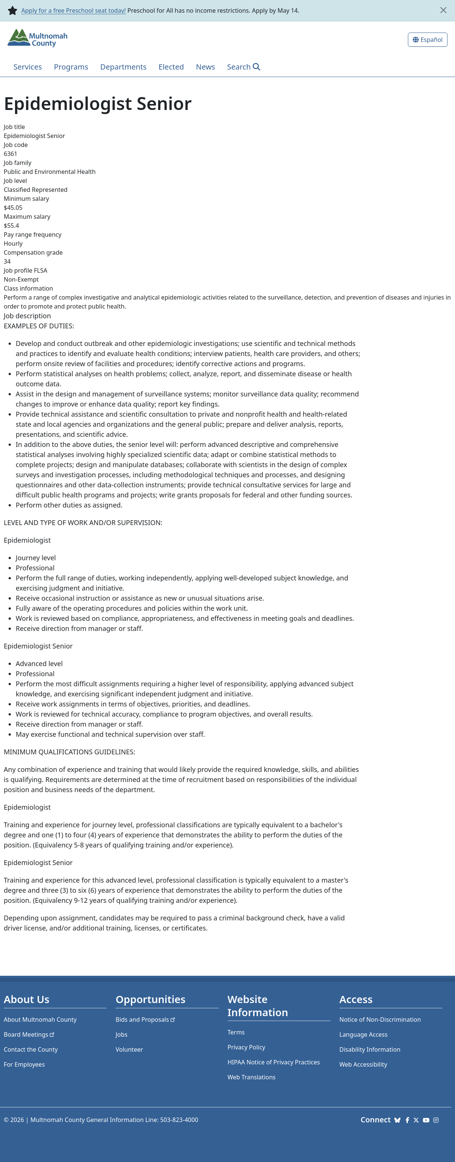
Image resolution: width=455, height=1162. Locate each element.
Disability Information (369, 1049)
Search (238, 67)
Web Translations (252, 1077)
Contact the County (31, 1049)
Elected (171, 67)
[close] (443, 10)
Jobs (121, 1034)
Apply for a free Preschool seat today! (73, 10)
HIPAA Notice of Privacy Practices (274, 1062)
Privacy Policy (246, 1047)
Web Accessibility (363, 1064)
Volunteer (129, 1049)
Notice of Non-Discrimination (380, 1019)
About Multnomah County (40, 1019)
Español (432, 40)
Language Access (363, 1034)
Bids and (146, 1019)
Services (27, 67)
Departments (123, 67)
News (205, 67)
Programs (71, 67)
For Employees (24, 1064)
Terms (236, 1032)
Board (30, 1034)
